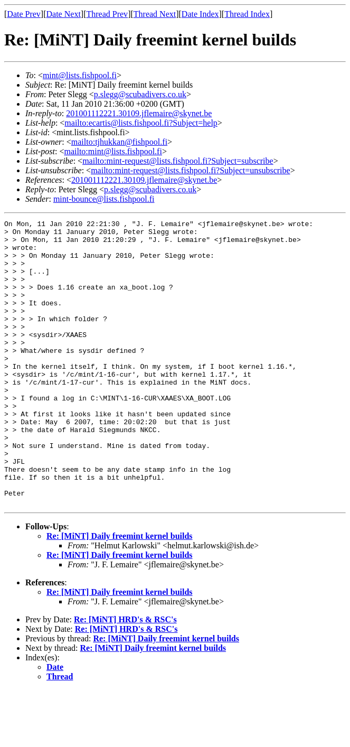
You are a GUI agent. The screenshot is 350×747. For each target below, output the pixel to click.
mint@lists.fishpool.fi (80, 75)
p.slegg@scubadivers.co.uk (140, 94)
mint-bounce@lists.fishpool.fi (104, 198)
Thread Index (247, 14)
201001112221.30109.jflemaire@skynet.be (139, 113)
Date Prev (24, 14)
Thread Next (155, 14)
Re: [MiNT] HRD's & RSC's (125, 676)
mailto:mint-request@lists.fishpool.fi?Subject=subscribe (177, 160)
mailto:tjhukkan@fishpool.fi (119, 141)
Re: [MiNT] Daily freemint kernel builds (119, 593)
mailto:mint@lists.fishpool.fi (113, 151)
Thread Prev (107, 14)
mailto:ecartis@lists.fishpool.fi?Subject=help (140, 122)
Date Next (63, 14)
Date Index (200, 14)
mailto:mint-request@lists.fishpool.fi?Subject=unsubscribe (190, 170)
